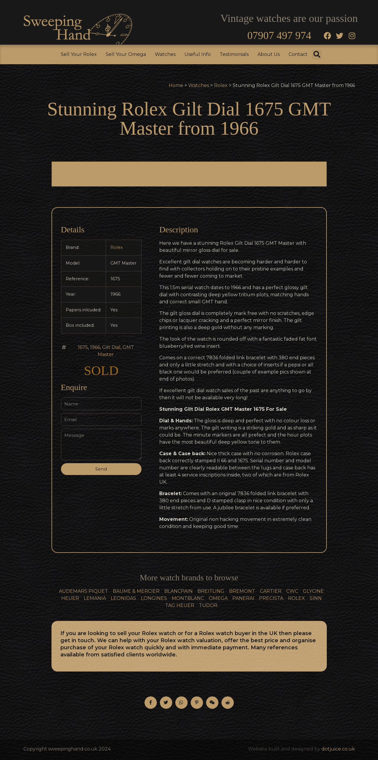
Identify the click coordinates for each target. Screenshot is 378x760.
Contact (298, 54)
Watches (165, 54)
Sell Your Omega (126, 54)
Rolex (221, 85)
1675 (83, 347)
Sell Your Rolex (79, 54)
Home (176, 85)
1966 (95, 347)
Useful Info (197, 54)
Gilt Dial (111, 347)
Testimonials (234, 54)
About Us (269, 54)
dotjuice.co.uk (338, 749)
